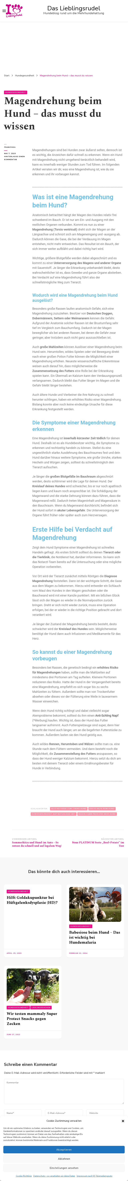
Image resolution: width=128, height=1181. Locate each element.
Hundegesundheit (15, 92)
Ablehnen (64, 1159)
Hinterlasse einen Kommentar (15, 158)
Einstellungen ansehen (64, 1168)
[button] (123, 1121)
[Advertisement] (64, 46)
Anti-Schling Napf (106, 715)
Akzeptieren (64, 1149)
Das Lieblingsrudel (73, 8)
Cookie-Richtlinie (24, 1176)
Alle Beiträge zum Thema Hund (68, 809)
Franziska (9, 147)
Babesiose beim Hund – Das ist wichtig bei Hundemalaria (94, 937)
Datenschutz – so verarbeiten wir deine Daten (54, 1176)
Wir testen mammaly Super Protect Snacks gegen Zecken (32, 1019)
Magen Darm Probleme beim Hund (97, 814)
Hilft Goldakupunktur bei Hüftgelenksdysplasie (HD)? (32, 900)
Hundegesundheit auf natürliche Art (53, 814)
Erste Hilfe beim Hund (102, 809)
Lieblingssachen (41, 1007)
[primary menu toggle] (4, 11)
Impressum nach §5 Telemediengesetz (94, 1176)
